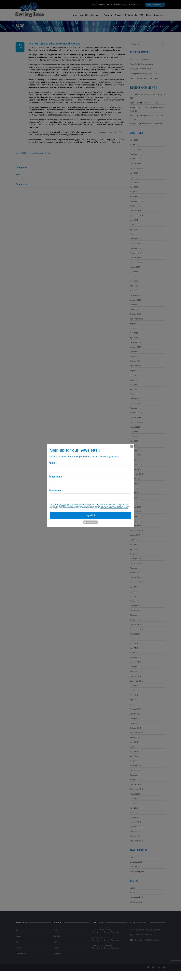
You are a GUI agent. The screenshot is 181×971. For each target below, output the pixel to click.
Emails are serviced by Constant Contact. (114, 508)
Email (53, 463)
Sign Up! (90, 515)
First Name (56, 477)
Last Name (56, 491)
